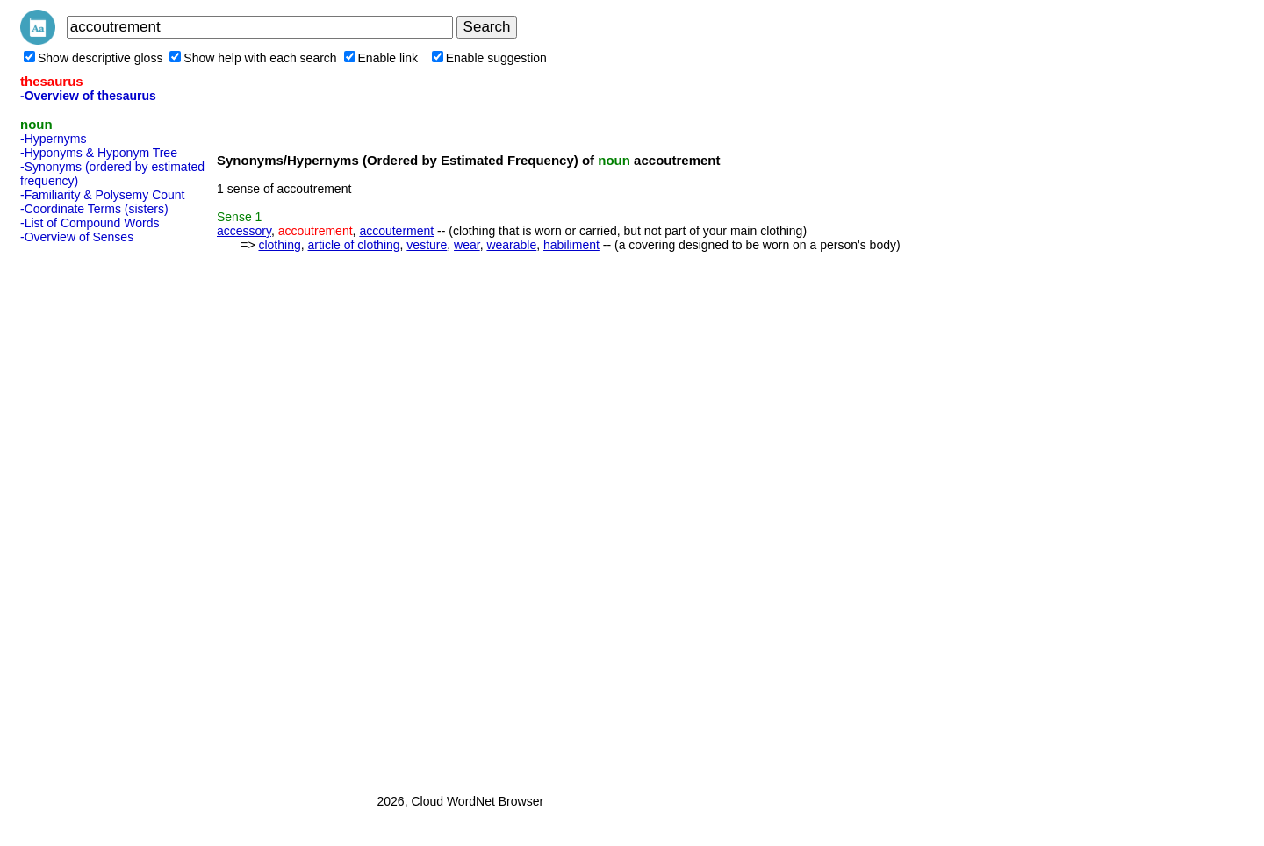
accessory (244, 231)
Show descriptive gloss (93, 58)
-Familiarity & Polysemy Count (102, 195)
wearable (511, 245)
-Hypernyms (53, 139)
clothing (279, 245)
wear (467, 245)
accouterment (396, 231)
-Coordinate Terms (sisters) (94, 209)
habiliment (571, 245)
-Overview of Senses (76, 237)
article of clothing (354, 245)
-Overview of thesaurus (88, 96)
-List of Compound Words (89, 223)
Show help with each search (252, 58)
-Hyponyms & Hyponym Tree (98, 153)
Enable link (381, 58)
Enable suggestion (489, 58)
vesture (426, 245)
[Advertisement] (90, 513)
